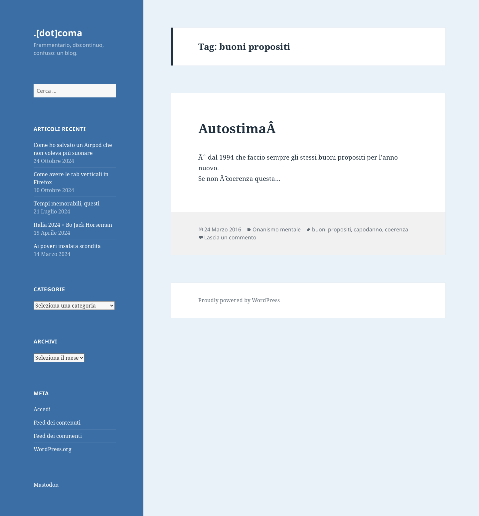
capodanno (368, 229)
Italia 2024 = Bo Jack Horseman (73, 224)
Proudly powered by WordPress (239, 300)
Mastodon (46, 484)
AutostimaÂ (238, 128)
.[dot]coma (58, 33)
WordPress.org (53, 449)
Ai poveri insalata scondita (67, 246)
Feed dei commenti (58, 436)
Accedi (42, 409)
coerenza (396, 229)
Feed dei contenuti (57, 422)
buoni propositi (331, 229)
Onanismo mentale (276, 229)
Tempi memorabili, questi (66, 203)
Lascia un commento (230, 237)
